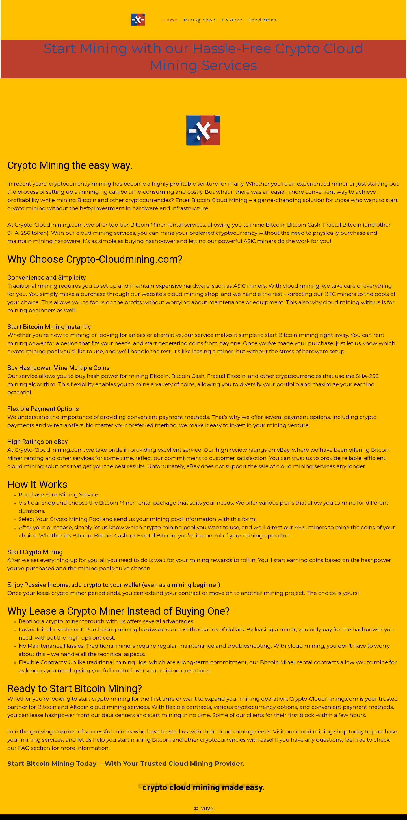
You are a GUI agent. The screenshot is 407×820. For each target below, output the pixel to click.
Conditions (262, 20)
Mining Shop (200, 20)
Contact (232, 20)
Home (170, 20)
